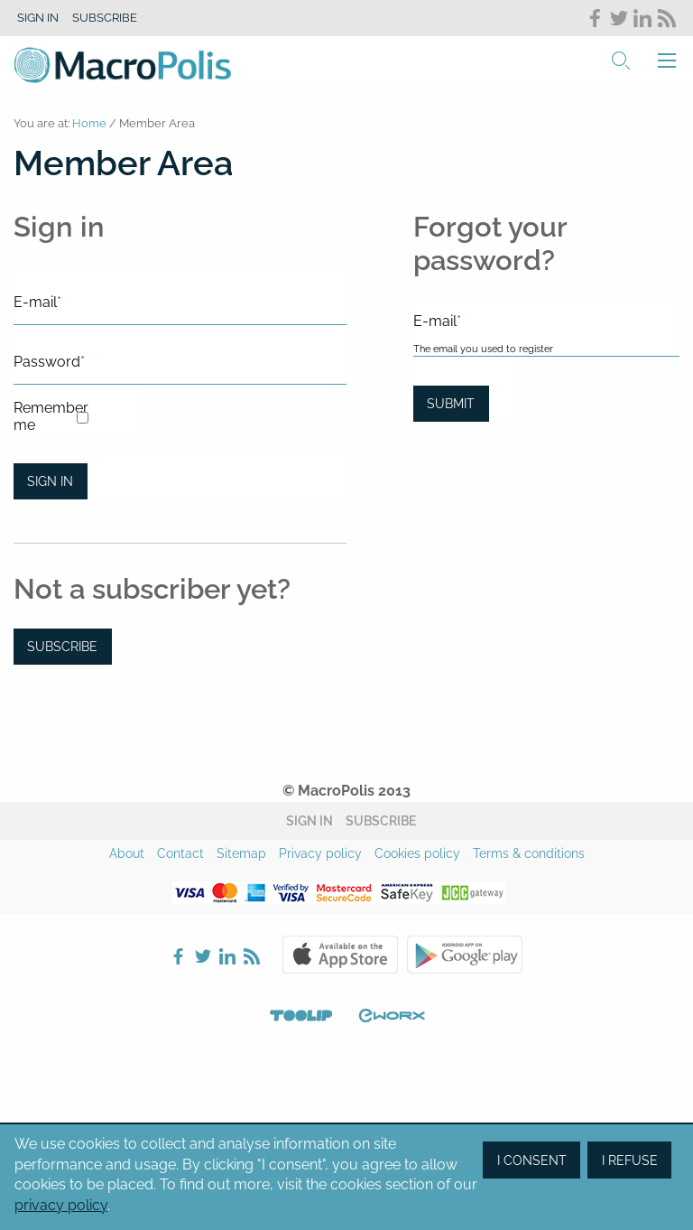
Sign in (38, 17)
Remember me (45, 416)
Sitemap (241, 853)
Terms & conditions (529, 853)
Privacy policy (320, 853)
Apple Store (340, 955)
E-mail (37, 302)
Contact (180, 853)
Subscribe (104, 17)
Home (89, 123)
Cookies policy (417, 853)
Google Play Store (464, 955)
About (126, 853)
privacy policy (60, 1205)
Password (49, 361)
